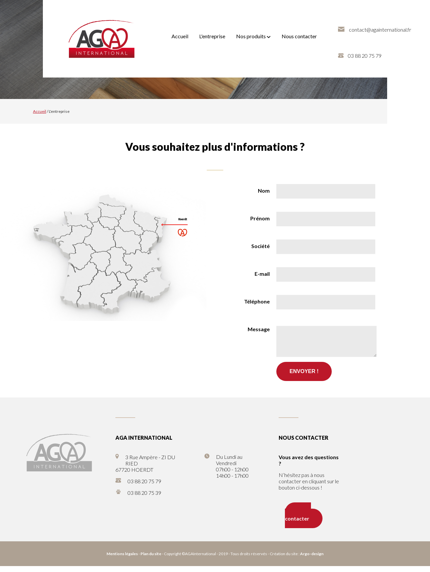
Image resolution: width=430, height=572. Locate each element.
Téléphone (257, 301)
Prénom (260, 218)
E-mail (262, 273)
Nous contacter (299, 36)
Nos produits (253, 36)
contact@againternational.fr (380, 29)
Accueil (179, 36)
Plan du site (150, 559)
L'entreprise (212, 36)
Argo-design (311, 559)
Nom (264, 190)
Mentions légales (122, 559)
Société (260, 246)
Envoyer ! (304, 377)
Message (259, 329)
